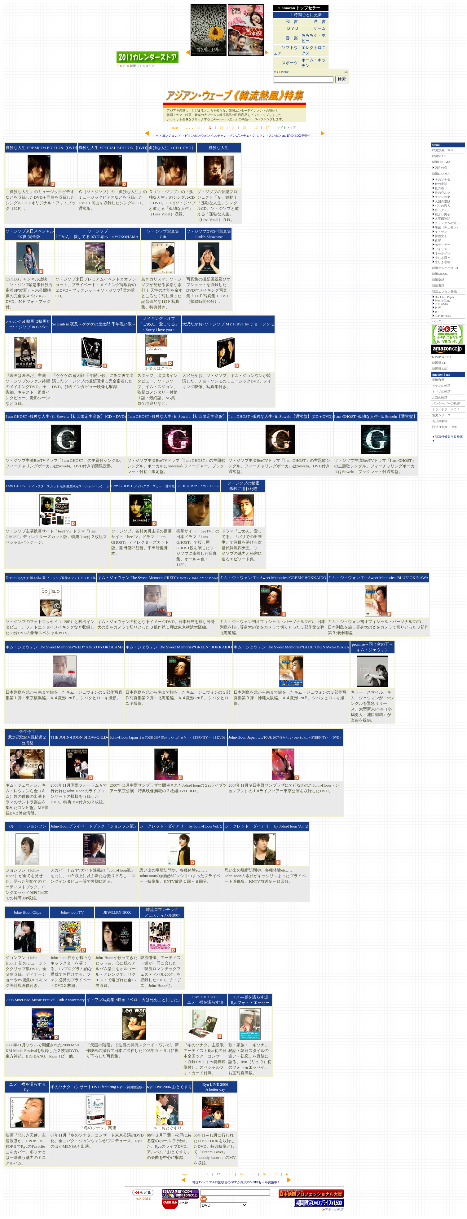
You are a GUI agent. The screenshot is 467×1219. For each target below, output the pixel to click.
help (346, 72)
